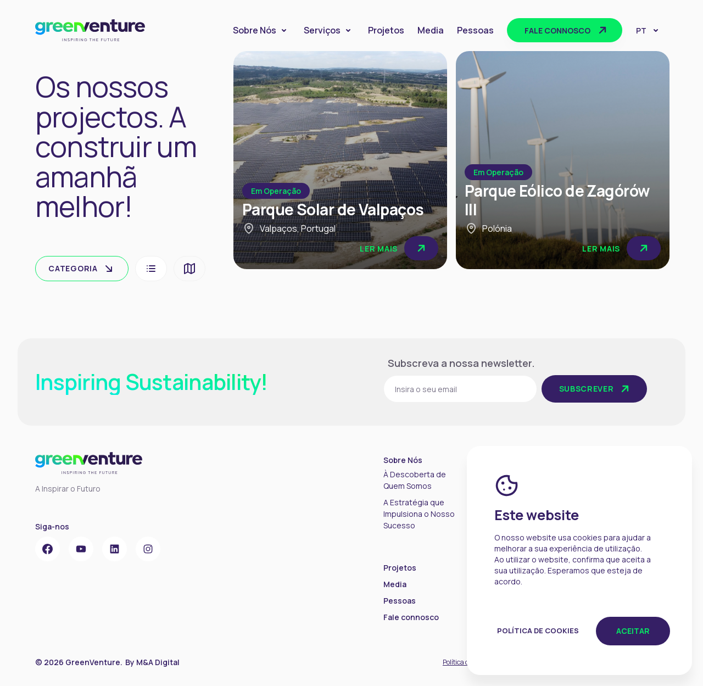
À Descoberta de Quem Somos (414, 480)
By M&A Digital (152, 662)
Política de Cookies (538, 630)
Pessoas (475, 30)
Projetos (386, 30)
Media (430, 30)
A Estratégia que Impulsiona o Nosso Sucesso (419, 514)
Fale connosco (567, 30)
